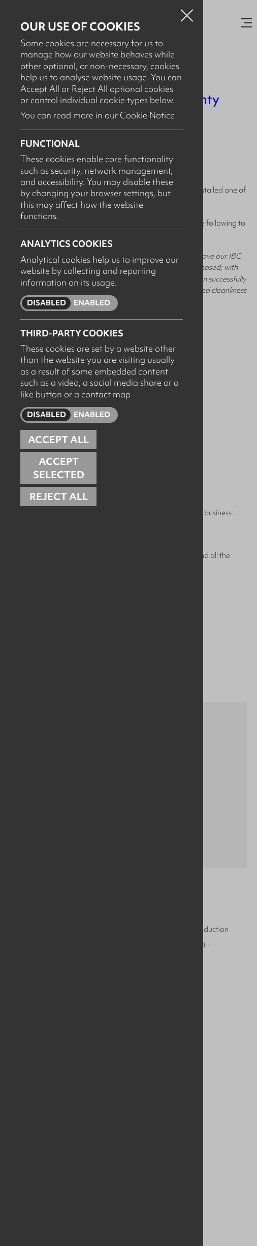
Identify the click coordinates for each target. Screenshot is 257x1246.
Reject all (58, 496)
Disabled (46, 302)
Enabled (92, 302)
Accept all (58, 439)
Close (187, 12)
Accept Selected (58, 468)
